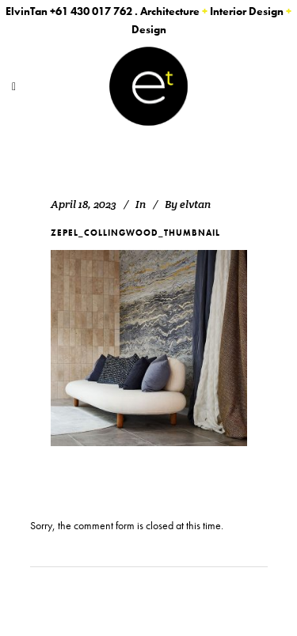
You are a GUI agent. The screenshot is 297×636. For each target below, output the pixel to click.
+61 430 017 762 (91, 11)
